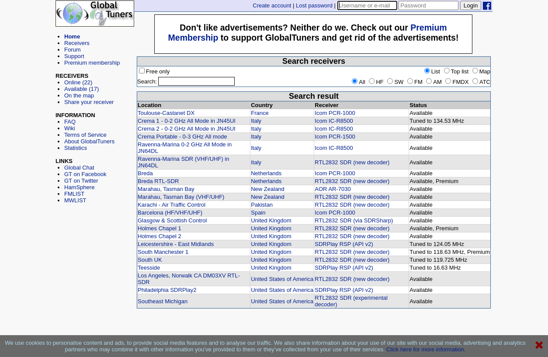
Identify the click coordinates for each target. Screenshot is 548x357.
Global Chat (79, 167)
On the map (79, 95)
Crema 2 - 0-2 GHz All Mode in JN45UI (187, 128)
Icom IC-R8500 (334, 121)
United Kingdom (271, 220)
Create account (272, 5)
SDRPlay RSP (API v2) (344, 244)
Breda (145, 173)
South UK (150, 259)
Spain (258, 212)
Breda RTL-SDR (158, 181)
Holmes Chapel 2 (159, 236)
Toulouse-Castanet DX (166, 113)
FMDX (456, 82)
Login (471, 5)
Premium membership (92, 62)
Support (74, 56)
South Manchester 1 (163, 252)
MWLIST (75, 200)
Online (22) (78, 82)
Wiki (69, 128)
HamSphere (79, 187)
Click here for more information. (425, 349)
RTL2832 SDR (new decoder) (352, 162)
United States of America (282, 279)
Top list (456, 71)
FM (415, 82)
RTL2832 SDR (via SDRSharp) (354, 220)
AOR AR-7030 (332, 189)
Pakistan (262, 204)
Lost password (314, 5)
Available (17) (81, 89)
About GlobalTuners (89, 141)
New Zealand (267, 189)
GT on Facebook (85, 174)
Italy (256, 121)
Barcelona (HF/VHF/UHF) (170, 212)
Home (72, 36)
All (358, 82)
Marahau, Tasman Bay (166, 189)
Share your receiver (89, 102)
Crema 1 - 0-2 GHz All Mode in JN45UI (187, 121)
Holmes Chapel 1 (159, 228)
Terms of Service (85, 135)
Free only (154, 71)
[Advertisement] (94, 243)
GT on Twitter (81, 180)
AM (434, 82)
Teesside (149, 267)
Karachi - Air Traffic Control (171, 204)
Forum (72, 49)
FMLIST (74, 194)
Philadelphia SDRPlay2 (167, 290)
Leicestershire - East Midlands (176, 244)
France (259, 113)
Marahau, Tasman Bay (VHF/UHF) (181, 197)
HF (376, 82)
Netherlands (266, 173)
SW (395, 82)
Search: (147, 81)
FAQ (70, 121)
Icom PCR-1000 (335, 113)
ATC (481, 82)
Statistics (75, 148)
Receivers (77, 43)
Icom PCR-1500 (335, 136)
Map (481, 71)
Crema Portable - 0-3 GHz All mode (182, 136)
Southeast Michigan (162, 301)
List (432, 71)
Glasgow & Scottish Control (172, 220)
